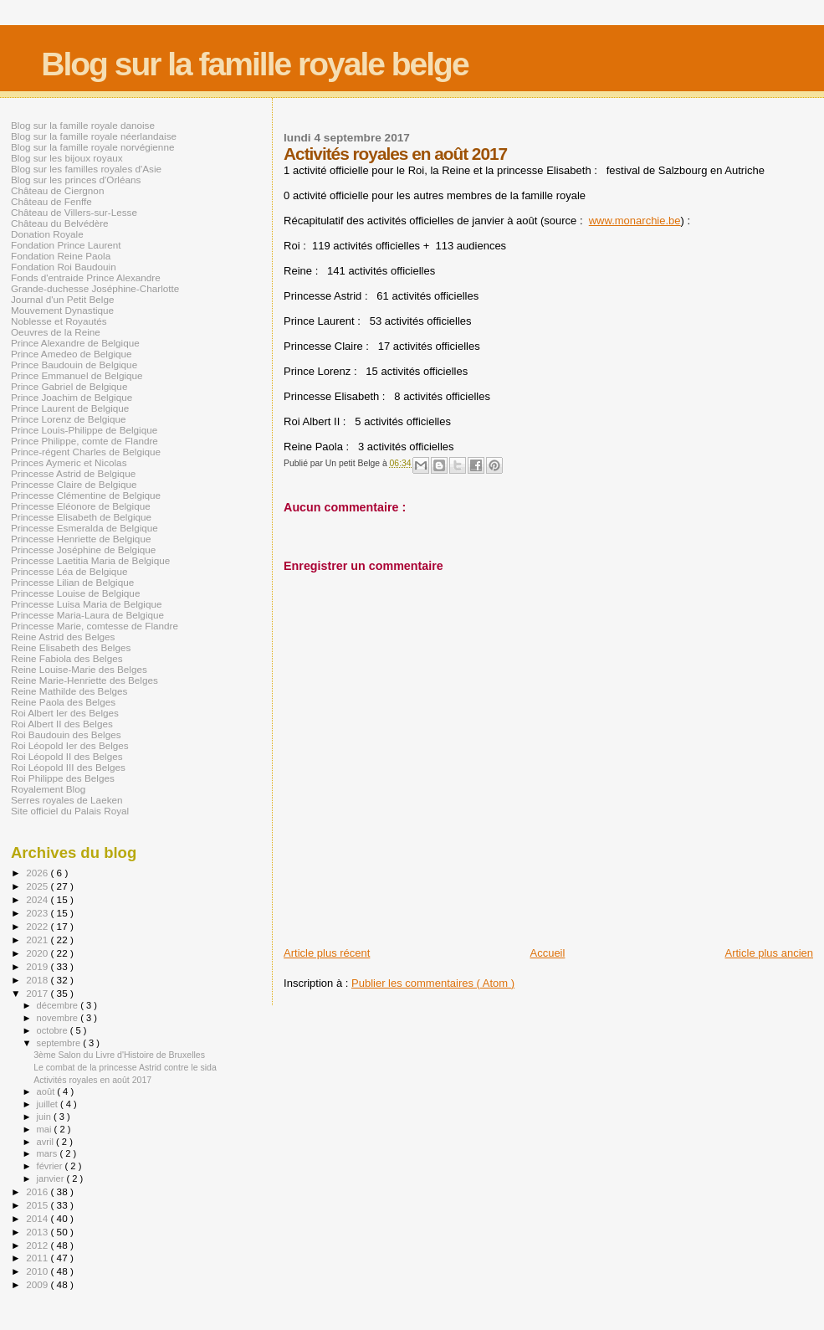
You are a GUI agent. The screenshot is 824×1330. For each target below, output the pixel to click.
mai (45, 1129)
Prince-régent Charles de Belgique (86, 451)
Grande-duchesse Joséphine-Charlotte (95, 288)
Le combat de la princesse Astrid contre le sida (125, 1067)
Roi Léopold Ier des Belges (70, 745)
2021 (38, 939)
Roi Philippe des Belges (63, 778)
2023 (38, 912)
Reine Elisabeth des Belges (71, 647)
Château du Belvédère (60, 223)
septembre (60, 1043)
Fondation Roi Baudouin (63, 266)
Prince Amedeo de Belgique (71, 353)
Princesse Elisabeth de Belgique (81, 516)
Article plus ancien (769, 953)
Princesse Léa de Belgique (69, 571)
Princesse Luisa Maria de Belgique (86, 603)
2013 (38, 1231)
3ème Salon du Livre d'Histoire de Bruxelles (119, 1055)
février (51, 1166)
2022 (38, 926)
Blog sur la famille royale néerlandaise (94, 136)
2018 (38, 979)
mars (48, 1153)
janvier (52, 1178)
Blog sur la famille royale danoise (83, 125)
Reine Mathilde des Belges (69, 691)
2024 (38, 899)
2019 (38, 966)
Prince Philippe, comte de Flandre (84, 440)
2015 (38, 1204)
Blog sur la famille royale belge (254, 64)
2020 (38, 952)
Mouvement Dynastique (62, 310)
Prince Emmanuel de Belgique (77, 375)
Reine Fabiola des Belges (67, 658)
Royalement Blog (48, 788)
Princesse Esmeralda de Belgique (84, 527)
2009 (38, 1284)
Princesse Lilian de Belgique (72, 582)
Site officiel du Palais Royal (70, 810)
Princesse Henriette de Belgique (81, 538)
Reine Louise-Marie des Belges (79, 669)
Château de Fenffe (51, 201)
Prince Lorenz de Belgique (68, 418)
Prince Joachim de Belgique (71, 397)
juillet (48, 1104)
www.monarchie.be (635, 220)
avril (47, 1142)
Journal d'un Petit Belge (62, 299)
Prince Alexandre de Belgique (75, 342)
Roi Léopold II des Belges (67, 756)
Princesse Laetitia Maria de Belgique (90, 560)
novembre (59, 1018)
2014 (38, 1218)
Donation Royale (47, 234)
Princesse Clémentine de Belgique (86, 495)
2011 (38, 1257)
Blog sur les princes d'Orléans (76, 179)
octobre (53, 1030)
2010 (38, 1271)
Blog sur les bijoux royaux (67, 157)
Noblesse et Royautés (59, 321)
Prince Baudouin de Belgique (74, 364)
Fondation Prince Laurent (66, 244)
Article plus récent (327, 953)
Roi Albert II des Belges (62, 723)
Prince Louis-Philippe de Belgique (84, 429)
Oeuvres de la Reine (55, 331)
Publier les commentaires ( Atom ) (432, 983)
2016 (38, 1191)
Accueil (547, 953)
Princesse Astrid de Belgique (73, 473)
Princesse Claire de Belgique (73, 484)
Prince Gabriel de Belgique (69, 386)
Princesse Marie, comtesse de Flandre (94, 625)
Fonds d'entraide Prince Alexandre (86, 277)
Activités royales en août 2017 (92, 1080)
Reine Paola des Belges (63, 701)
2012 (38, 1245)
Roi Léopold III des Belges (68, 767)
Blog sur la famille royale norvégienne (92, 146)
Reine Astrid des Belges (63, 636)
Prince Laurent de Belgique (70, 408)
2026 (38, 872)
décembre (59, 1005)
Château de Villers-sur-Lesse (74, 212)
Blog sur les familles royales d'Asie (86, 168)
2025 (38, 886)
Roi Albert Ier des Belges (65, 712)
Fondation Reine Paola (60, 255)
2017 (38, 993)
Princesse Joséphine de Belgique (83, 549)
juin (45, 1117)
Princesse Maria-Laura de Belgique (87, 614)
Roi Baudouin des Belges (66, 734)
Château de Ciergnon (57, 190)
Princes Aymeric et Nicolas (69, 462)
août (47, 1091)
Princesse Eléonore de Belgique (81, 506)
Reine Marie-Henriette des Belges (84, 680)
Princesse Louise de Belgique (75, 593)
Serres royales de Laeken (67, 799)
